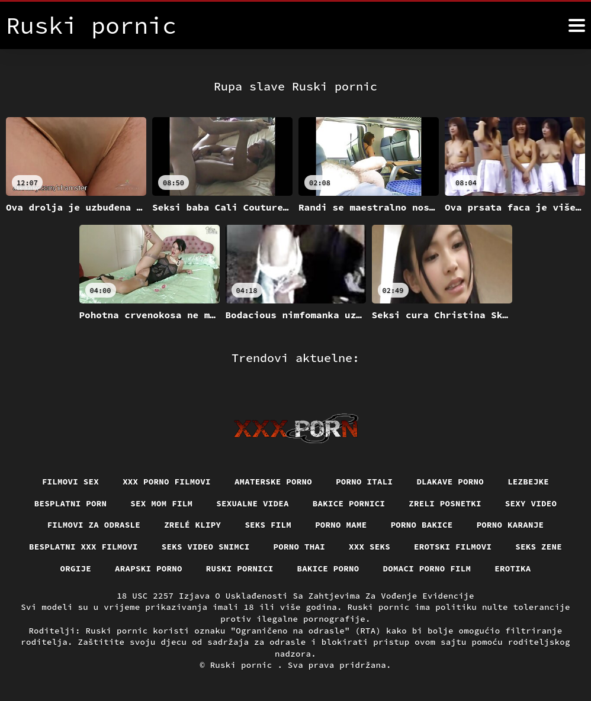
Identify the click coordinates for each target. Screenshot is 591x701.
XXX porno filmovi (167, 481)
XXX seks (369, 546)
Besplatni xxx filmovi (83, 546)
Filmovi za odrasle (94, 524)
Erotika (512, 568)
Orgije (76, 568)
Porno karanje (510, 524)
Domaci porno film (427, 568)
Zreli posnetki (445, 503)
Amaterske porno (273, 481)
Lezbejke (528, 481)
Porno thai (300, 546)
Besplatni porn (70, 503)
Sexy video (531, 503)
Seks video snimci (206, 546)
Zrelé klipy (192, 524)
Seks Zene (538, 546)
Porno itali (364, 481)
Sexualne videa (252, 503)
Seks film (268, 524)
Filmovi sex (70, 481)
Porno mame (341, 524)
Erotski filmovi (453, 546)
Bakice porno (328, 568)
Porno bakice (422, 524)
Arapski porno (148, 568)
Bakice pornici (349, 503)
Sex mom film (161, 503)
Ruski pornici (240, 568)
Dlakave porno (450, 481)
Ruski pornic (244, 665)
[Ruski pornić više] (576, 25)
